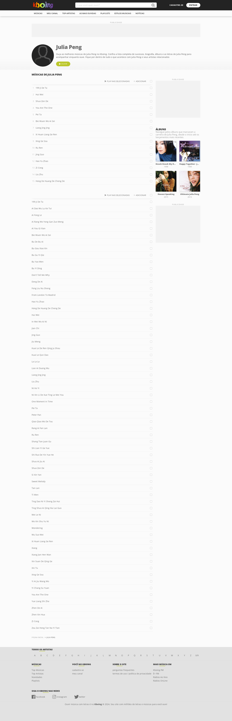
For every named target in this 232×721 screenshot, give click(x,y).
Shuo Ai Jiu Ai (38, 461)
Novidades (37, 677)
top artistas (68, 13)
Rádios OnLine (160, 680)
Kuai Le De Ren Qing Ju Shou (46, 348)
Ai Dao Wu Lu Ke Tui (42, 208)
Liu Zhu (39, 174)
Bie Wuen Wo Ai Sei (45, 121)
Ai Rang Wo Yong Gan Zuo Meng (47, 221)
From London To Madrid (43, 295)
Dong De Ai (37, 281)
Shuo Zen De (42, 101)
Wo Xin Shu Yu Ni (40, 521)
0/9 (197, 655)
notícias (140, 13)
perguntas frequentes (123, 670)
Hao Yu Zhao (42, 161)
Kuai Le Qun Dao (40, 354)
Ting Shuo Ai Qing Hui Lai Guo (46, 508)
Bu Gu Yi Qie (38, 255)
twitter (82, 696)
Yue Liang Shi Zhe (40, 601)
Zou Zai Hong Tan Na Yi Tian (46, 627)
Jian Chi (35, 328)
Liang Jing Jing (43, 127)
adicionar (141, 81)
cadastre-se (176, 5)
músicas (38, 13)
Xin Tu (35, 568)
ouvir (64, 64)
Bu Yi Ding (37, 268)
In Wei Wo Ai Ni (39, 321)
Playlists (36, 680)
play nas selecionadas (118, 81)
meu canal (52, 13)
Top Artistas (38, 673)
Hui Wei (39, 94)
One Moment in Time (42, 401)
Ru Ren (39, 147)
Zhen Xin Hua (38, 614)
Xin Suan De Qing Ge (42, 561)
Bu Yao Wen (38, 261)
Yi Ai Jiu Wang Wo (40, 581)
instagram (62, 696)
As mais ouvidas (87, 13)
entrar (193, 5)
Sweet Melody (38, 481)
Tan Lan (36, 488)
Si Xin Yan (36, 474)
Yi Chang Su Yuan (40, 588)
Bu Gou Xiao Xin (39, 248)
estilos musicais (122, 13)
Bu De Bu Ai (37, 241)
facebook (40, 696)
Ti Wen (35, 494)
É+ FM (156, 673)
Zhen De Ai (37, 607)
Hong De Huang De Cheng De (50, 181)
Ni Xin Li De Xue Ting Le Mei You (48, 394)
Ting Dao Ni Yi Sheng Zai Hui (46, 501)
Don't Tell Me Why (41, 275)
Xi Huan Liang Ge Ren (46, 134)
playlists (105, 13)
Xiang (34, 548)
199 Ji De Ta (41, 87)
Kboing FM (158, 670)
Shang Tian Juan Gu (41, 441)
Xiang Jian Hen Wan (41, 554)
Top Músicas (38, 670)
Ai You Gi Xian (38, 228)
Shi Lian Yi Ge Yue (40, 448)
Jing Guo (40, 154)
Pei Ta (39, 114)
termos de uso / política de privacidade (132, 673)
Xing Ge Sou (41, 141)
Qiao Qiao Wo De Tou (42, 421)
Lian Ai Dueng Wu (40, 368)
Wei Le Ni (36, 514)
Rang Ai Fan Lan (39, 428)
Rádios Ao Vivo (160, 677)
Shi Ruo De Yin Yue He (43, 454)
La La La (36, 361)
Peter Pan (36, 414)
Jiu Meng (36, 341)
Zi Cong (39, 167)
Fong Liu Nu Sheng (41, 288)
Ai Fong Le (37, 215)
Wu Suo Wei (38, 534)
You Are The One (44, 107)
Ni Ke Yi (35, 388)
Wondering (37, 528)
